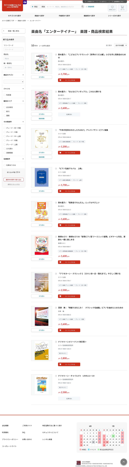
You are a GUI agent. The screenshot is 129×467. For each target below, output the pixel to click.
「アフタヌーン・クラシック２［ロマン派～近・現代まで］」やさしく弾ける (89, 273)
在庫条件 (7, 159)
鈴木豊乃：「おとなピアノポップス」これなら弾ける (79, 91)
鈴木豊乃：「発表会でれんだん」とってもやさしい (78, 202)
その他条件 (8, 121)
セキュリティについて (50, 432)
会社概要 (5, 425)
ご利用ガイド (90, 1)
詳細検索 (91, 6)
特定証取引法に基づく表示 (52, 425)
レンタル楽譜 (47, 439)
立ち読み (41, 77)
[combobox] (63, 6)
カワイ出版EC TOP (8, 21)
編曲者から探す (89, 15)
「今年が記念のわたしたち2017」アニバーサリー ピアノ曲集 (83, 130)
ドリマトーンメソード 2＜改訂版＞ (72, 341)
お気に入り (112, 9)
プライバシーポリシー (10, 439)
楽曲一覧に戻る (13, 31)
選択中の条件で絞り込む (13, 180)
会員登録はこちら (118, 1)
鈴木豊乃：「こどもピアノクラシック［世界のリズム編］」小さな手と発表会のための (92, 56)
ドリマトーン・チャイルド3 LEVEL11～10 (76, 375)
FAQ (23, 432)
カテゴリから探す (14, 15)
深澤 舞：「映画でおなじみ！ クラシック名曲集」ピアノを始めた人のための (90, 307)
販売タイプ (8, 101)
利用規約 (5, 432)
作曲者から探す (64, 15)
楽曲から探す (39, 15)
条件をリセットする (14, 184)
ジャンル (7, 88)
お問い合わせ (27, 439)
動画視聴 (41, 119)
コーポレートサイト (9, 446)
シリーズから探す (114, 15)
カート (123, 9)
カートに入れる (70, 80)
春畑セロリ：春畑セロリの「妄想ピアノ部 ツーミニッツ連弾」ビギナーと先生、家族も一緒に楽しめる (91, 238)
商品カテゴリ (8, 75)
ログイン (104, 1)
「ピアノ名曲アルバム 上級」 (70, 168)
